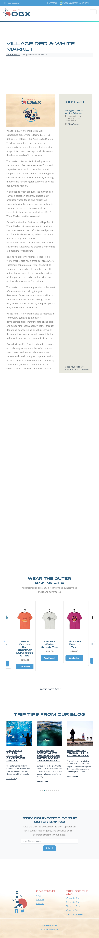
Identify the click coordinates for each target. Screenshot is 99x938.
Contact (40, 899)
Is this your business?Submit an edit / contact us (77, 368)
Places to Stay (73, 906)
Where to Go (72, 898)
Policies (40, 903)
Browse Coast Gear (49, 689)
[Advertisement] (49, 76)
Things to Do (72, 902)
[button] (95, 641)
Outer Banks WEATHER (49, 868)
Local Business (13, 54)
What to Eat (72, 910)
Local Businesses (74, 914)
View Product (25, 663)
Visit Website (73, 124)
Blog (38, 895)
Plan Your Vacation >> (12, 3)
